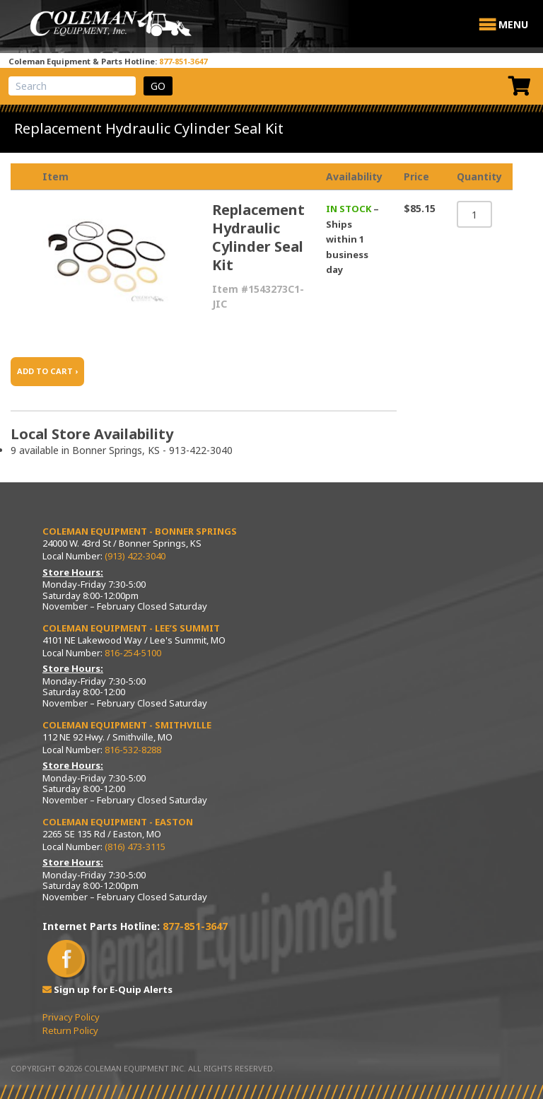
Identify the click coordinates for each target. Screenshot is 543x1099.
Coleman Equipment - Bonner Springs (139, 531)
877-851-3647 (183, 61)
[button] (513, 25)
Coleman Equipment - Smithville (126, 725)
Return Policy (70, 1030)
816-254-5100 (133, 652)
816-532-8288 (133, 749)
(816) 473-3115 (135, 846)
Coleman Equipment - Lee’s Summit (131, 628)
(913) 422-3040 (135, 556)
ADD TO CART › (47, 371)
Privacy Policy (71, 1017)
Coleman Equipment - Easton (117, 821)
